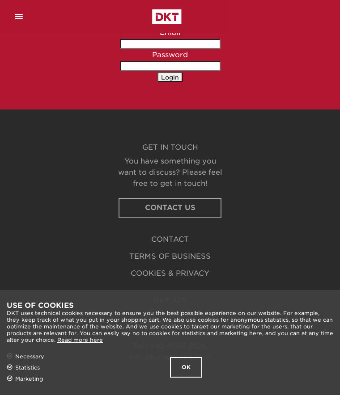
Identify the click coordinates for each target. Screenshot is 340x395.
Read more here (80, 339)
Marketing (29, 378)
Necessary (29, 356)
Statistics (27, 367)
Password (170, 54)
